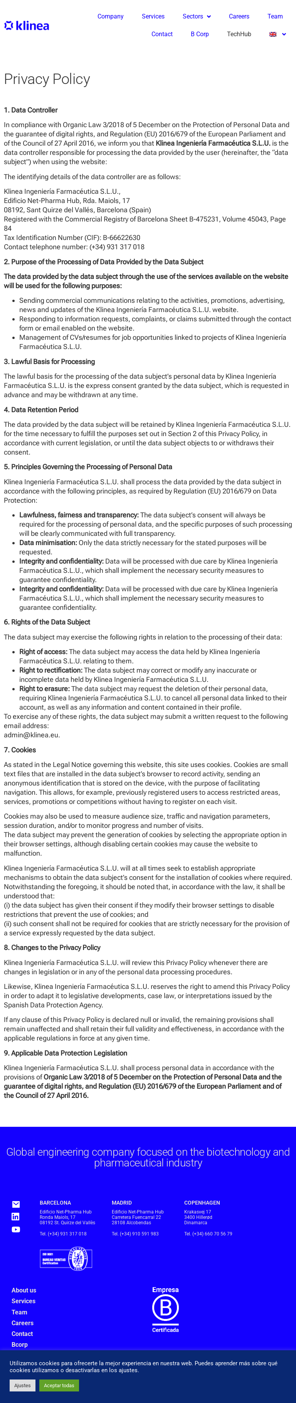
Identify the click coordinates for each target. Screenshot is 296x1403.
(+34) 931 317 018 (67, 1234)
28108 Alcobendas (131, 1222)
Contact (162, 34)
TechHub (239, 34)
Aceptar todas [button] (59, 1385)
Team (275, 16)
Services (153, 16)
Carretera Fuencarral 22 (136, 1217)
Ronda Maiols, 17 (58, 1217)
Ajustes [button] (22, 1385)
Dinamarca (195, 1222)
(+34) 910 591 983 (139, 1234)
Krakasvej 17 (197, 1212)
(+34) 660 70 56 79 (212, 1234)
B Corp (200, 34)
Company (111, 16)
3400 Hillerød (198, 1217)
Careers (239, 16)
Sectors (197, 16)
